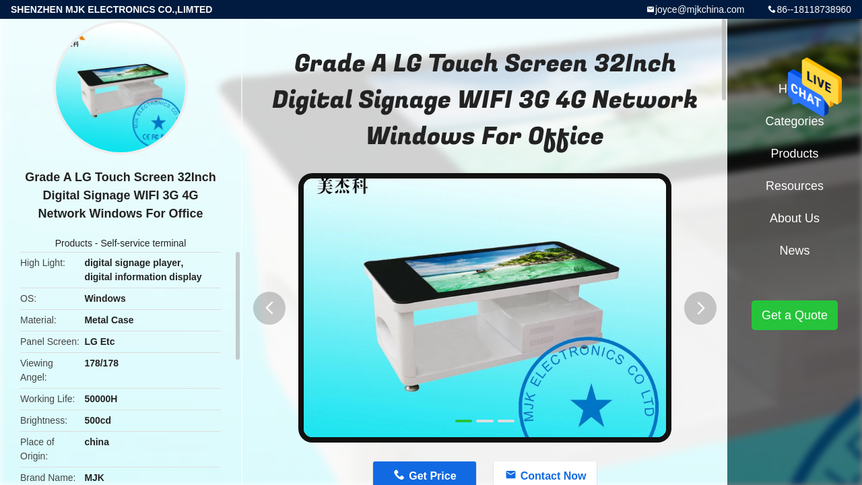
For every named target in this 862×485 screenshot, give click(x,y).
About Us (795, 218)
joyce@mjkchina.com (699, 9)
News (794, 250)
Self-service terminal (143, 243)
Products (73, 243)
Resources (795, 186)
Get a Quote (795, 315)
